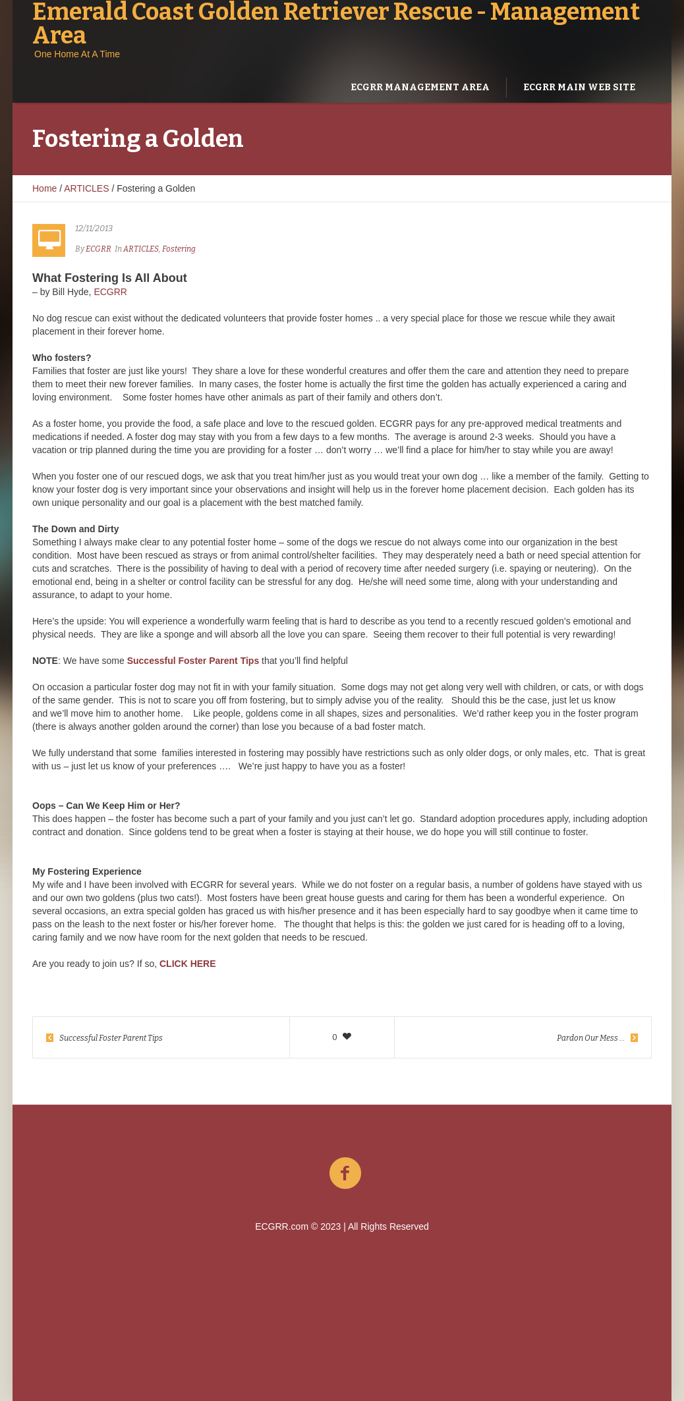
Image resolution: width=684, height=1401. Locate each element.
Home (44, 188)
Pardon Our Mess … (591, 1038)
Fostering (179, 249)
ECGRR (110, 292)
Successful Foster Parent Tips (111, 1038)
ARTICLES (86, 188)
